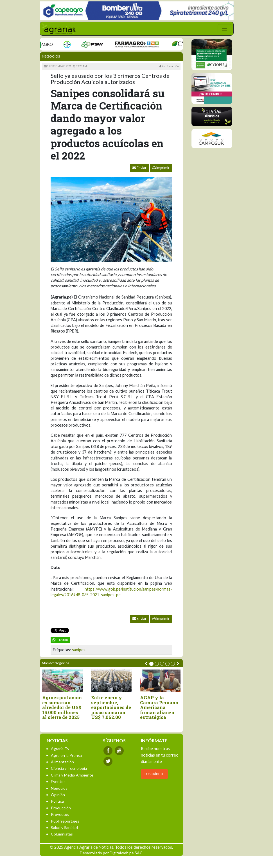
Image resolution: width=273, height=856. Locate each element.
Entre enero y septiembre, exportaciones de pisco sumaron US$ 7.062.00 (111, 707)
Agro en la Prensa (66, 755)
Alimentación (62, 761)
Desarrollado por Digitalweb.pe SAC (111, 852)
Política (57, 801)
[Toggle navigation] (224, 28)
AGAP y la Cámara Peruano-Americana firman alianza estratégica (160, 707)
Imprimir (161, 168)
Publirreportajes (65, 821)
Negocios (51, 56)
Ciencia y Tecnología (69, 768)
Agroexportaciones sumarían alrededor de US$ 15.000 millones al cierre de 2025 (62, 707)
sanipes (78, 649)
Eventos (58, 781)
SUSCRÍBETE (154, 774)
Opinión (58, 794)
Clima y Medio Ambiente (72, 775)
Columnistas (62, 834)
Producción (61, 807)
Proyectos (60, 814)
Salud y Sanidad (64, 827)
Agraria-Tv (60, 748)
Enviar (139, 168)
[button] (151, 663)
